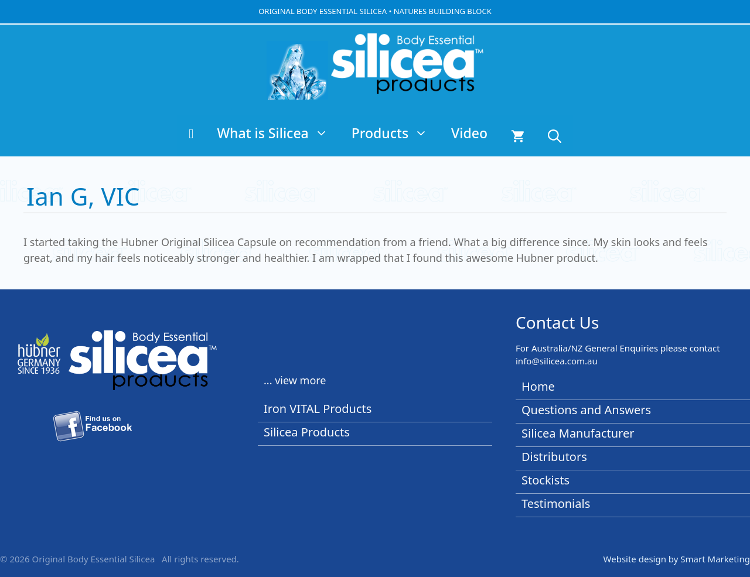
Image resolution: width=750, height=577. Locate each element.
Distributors (554, 457)
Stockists (545, 480)
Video (469, 133)
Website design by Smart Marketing (677, 559)
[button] (554, 135)
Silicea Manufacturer (578, 433)
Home (538, 386)
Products (395, 133)
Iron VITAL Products (317, 408)
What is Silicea (278, 133)
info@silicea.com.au (557, 361)
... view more (295, 380)
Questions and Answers (586, 410)
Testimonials (555, 503)
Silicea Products (307, 432)
